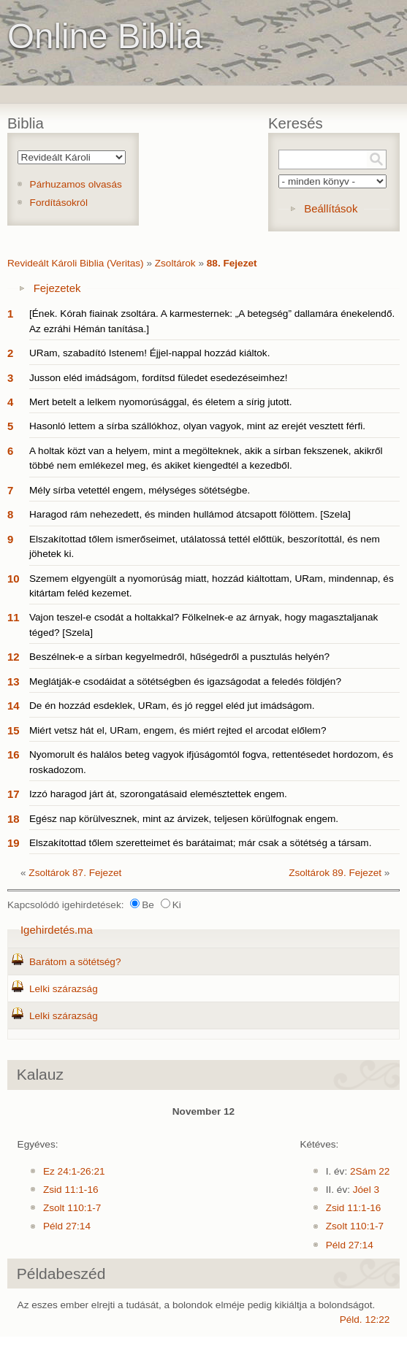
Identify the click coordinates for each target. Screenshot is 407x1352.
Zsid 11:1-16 (71, 1189)
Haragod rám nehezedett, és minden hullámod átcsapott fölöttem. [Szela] (190, 514)
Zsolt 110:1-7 (72, 1207)
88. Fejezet (232, 263)
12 (13, 656)
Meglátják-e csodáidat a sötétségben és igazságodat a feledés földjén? (185, 681)
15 (13, 730)
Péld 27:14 (67, 1226)
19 (13, 843)
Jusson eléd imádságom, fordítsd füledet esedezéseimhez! (158, 377)
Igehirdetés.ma (56, 929)
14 (13, 705)
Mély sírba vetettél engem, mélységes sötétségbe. (139, 490)
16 (13, 754)
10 (13, 578)
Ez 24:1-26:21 (74, 1171)
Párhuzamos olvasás (76, 184)
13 (13, 681)
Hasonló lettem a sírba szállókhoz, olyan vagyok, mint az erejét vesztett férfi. (197, 425)
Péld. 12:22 (365, 1319)
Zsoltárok (175, 263)
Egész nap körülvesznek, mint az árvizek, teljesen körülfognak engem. (183, 818)
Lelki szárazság (63, 988)
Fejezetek (57, 288)
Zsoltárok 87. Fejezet (74, 872)
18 (13, 819)
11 (13, 617)
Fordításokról (59, 202)
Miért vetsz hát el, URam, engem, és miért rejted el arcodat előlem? (177, 730)
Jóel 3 (366, 1189)
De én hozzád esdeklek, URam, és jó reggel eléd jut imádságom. (172, 705)
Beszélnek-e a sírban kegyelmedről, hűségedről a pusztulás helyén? (179, 656)
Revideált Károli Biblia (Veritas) (75, 263)
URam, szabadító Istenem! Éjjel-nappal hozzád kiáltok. (149, 352)
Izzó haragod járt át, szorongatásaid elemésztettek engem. (158, 793)
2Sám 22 (369, 1171)
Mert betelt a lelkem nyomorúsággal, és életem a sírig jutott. (160, 401)
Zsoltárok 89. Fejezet (335, 872)
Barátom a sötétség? (75, 961)
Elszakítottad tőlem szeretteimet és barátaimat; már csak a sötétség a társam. (200, 842)
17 (13, 794)
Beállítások (330, 208)
